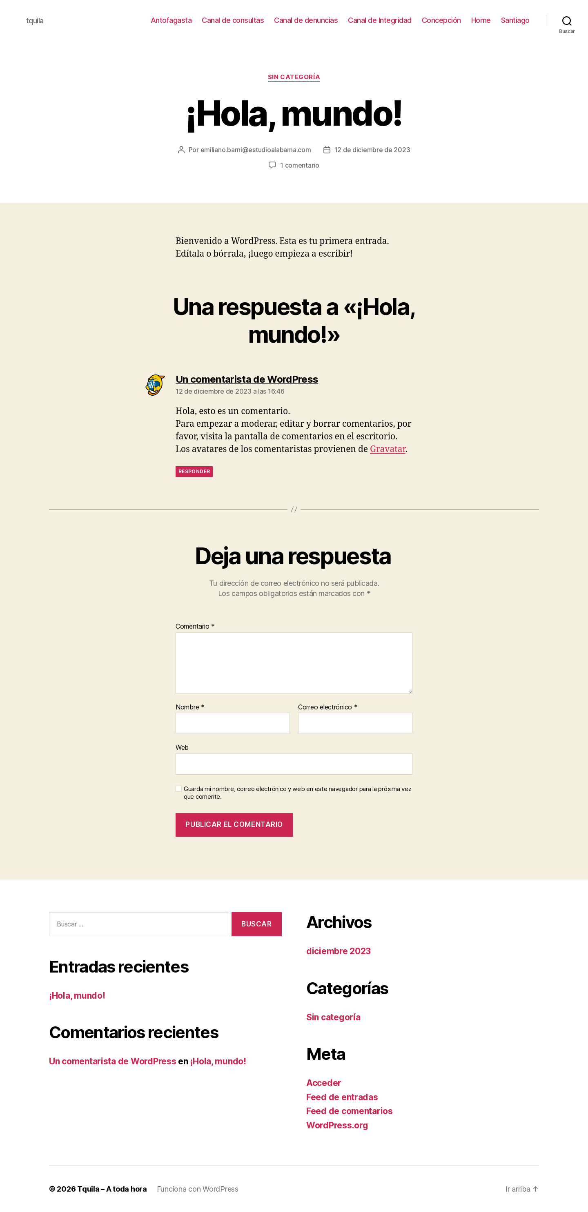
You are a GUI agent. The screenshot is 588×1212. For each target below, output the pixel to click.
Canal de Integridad (380, 20)
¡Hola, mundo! (77, 995)
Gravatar (387, 449)
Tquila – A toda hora (112, 1189)
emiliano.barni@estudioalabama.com (255, 150)
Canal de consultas (233, 20)
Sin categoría (294, 77)
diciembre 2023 (338, 951)
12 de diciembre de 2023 (372, 150)
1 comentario (299, 165)
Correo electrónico (328, 707)
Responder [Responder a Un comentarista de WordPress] (194, 471)
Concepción (441, 20)
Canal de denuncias (306, 20)
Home (481, 20)
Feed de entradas (342, 1097)
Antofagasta (171, 20)
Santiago (515, 20)
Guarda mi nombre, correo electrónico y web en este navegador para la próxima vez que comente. (297, 792)
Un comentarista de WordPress (112, 1061)
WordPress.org (337, 1125)
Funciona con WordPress (197, 1189)
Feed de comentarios (349, 1111)
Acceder (323, 1083)
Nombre (190, 707)
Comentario (195, 626)
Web (182, 747)
